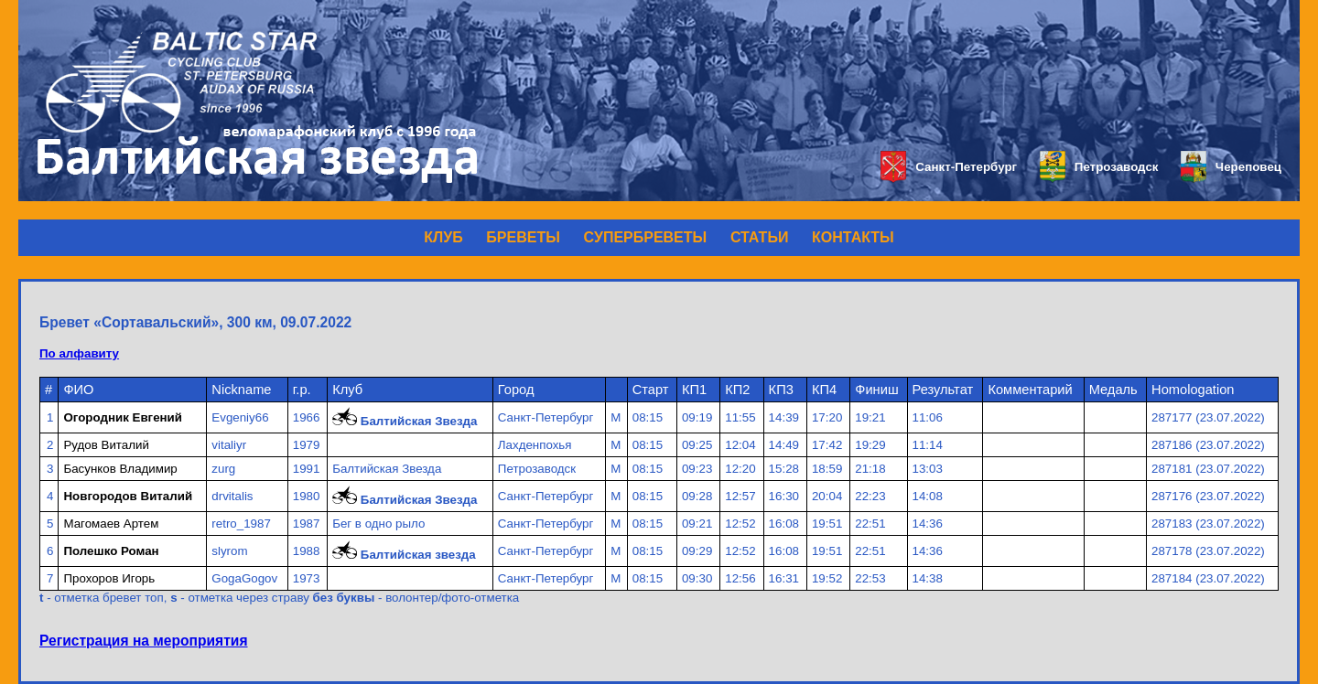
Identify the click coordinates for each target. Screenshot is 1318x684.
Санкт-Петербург (948, 167)
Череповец (1231, 167)
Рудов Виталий (105, 445)
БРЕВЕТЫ (523, 237)
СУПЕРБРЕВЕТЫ (646, 237)
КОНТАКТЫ (853, 237)
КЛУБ (443, 237)
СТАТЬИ (759, 237)
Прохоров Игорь (109, 578)
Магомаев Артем (110, 523)
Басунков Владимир (120, 469)
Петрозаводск (1099, 167)
